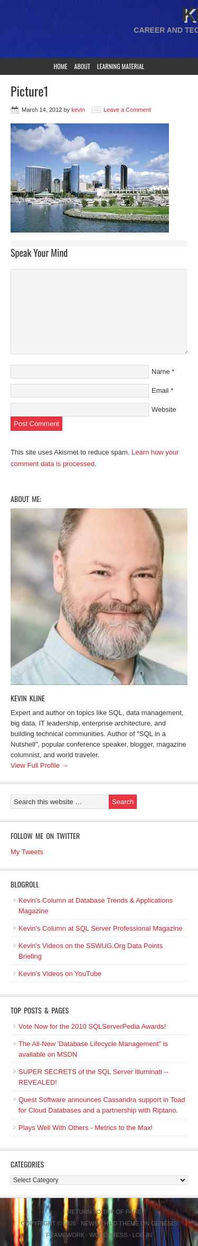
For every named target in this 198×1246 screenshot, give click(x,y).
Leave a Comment (127, 110)
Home (61, 66)
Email (160, 390)
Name (161, 371)
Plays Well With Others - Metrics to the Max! (85, 1128)
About (82, 66)
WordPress (108, 1235)
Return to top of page (105, 1212)
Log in (142, 1235)
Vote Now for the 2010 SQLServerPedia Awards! (92, 1026)
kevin (78, 110)
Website (164, 409)
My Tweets (27, 852)
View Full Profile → (40, 765)
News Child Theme (110, 1223)
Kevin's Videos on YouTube (59, 974)
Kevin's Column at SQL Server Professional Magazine (100, 928)
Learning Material (121, 66)
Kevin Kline (28, 697)
